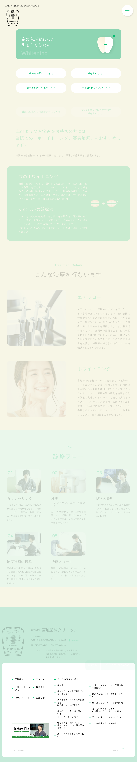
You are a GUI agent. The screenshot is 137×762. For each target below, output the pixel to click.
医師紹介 (19, 679)
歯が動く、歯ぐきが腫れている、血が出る (70, 693)
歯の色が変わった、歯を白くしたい (107, 695)
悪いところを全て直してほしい (70, 735)
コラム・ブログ (23, 699)
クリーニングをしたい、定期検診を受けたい (107, 686)
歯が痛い (61, 685)
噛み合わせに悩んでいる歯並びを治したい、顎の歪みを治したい (70, 725)
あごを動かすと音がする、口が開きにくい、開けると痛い (106, 710)
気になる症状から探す (69, 679)
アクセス (41, 679)
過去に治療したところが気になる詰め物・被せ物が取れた (70, 703)
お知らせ (41, 699)
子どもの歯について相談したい (106, 718)
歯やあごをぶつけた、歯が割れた (107, 703)
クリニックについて (23, 689)
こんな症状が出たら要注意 (104, 724)
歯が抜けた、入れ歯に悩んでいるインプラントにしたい (70, 714)
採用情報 (41, 688)
